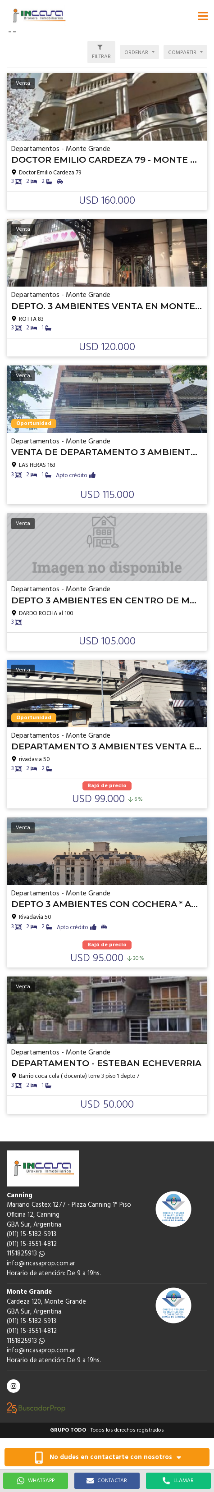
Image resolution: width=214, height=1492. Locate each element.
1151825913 (26, 1254)
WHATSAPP (36, 1480)
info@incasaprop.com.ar (41, 1264)
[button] (203, 16)
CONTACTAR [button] (107, 1480)
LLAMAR (178, 1480)
